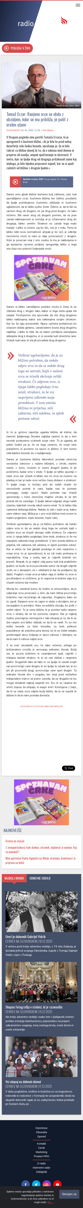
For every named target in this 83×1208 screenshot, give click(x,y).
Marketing (41, 1152)
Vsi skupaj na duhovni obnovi (23, 1081)
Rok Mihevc (48, 130)
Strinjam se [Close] (69, 1194)
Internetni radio (41, 1167)
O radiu (41, 1163)
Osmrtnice (41, 1128)
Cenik (41, 1147)
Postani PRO (41, 1156)
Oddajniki (41, 1171)
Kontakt (41, 1143)
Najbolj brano (14, 878)
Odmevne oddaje (40, 878)
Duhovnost (13, 130)
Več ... (50, 1202)
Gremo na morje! (14, 841)
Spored (41, 1136)
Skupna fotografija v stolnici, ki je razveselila (33, 1007)
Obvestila (41, 1132)
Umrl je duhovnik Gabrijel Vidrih (25, 936)
